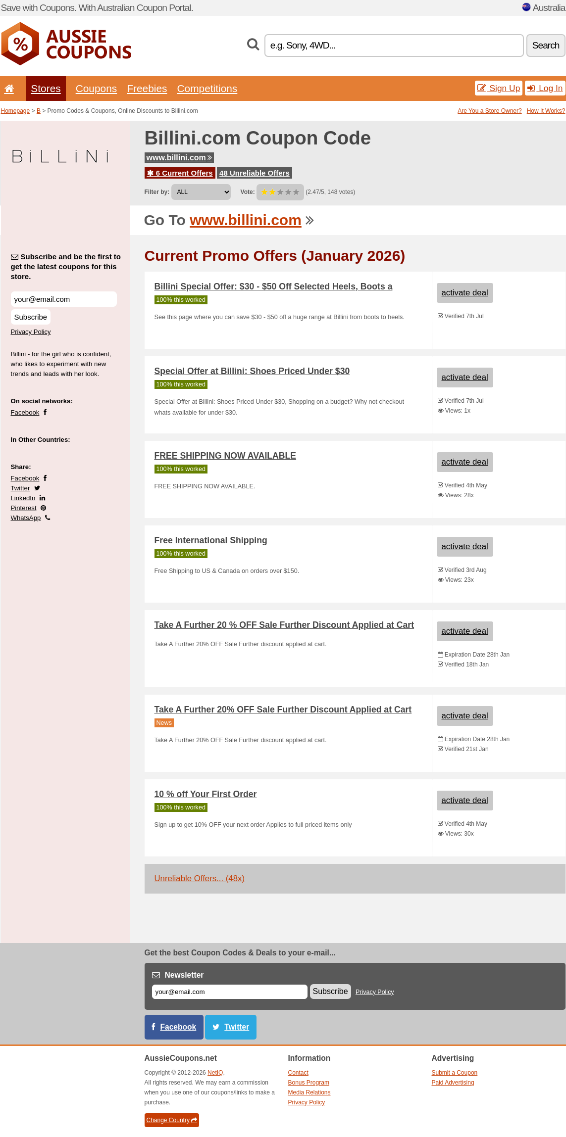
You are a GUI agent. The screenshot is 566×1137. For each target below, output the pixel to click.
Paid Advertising (453, 1082)
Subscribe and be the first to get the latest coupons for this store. (66, 266)
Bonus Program (308, 1082)
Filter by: (157, 192)
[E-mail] (230, 992)
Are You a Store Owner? (489, 110)
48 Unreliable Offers (254, 173)
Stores (45, 88)
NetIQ (215, 1072)
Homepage (15, 110)
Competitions (207, 88)
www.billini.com (179, 157)
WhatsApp (26, 517)
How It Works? (546, 110)
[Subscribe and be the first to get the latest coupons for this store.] (64, 299)
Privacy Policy (31, 331)
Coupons (96, 88)
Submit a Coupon (455, 1072)
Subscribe (31, 317)
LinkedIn (23, 498)
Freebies (147, 88)
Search (546, 45)
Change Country (172, 1120)
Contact (298, 1072)
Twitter (20, 488)
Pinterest (24, 508)
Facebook (25, 412)
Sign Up (498, 88)
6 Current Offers (180, 173)
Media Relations (309, 1092)
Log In (545, 88)
